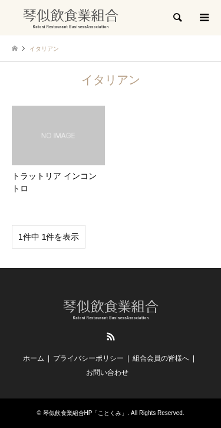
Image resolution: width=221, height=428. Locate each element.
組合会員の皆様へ (161, 358)
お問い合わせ (107, 372)
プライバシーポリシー (88, 358)
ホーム (33, 358)
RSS (111, 336)
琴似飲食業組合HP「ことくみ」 (85, 413)
